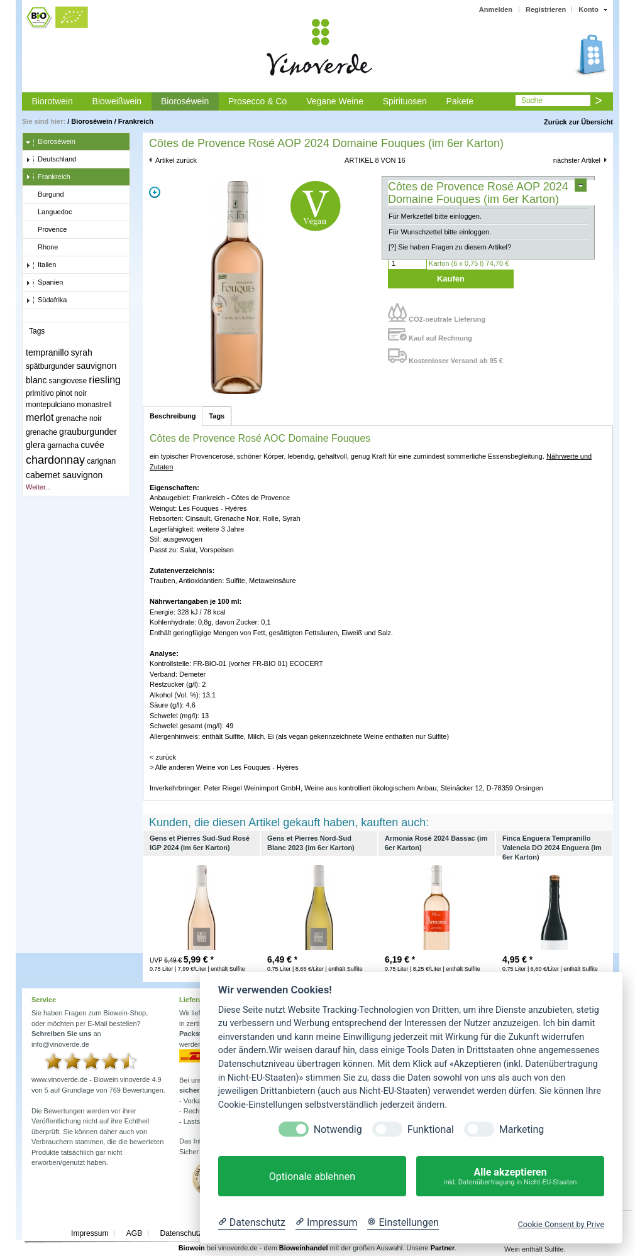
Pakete (460, 101)
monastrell (94, 404)
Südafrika (46, 300)
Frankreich (135, 121)
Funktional (430, 1129)
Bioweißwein (117, 101)
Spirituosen (405, 101)
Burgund (45, 194)
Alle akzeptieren (510, 1176)
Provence (46, 230)
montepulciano (50, 404)
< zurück (163, 757)
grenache (41, 432)
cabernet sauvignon (64, 475)
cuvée (92, 445)
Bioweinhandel (303, 1248)
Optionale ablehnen (312, 1176)
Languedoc (49, 212)
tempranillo (47, 352)
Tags (216, 416)
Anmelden (495, 9)
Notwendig (338, 1129)
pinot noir (71, 393)
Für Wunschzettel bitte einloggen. (440, 232)
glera (35, 445)
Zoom (154, 192)
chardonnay (55, 460)
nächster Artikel (576, 160)
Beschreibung (173, 416)
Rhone (42, 247)
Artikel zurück (176, 160)
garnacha (63, 445)
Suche (532, 100)
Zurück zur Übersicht (578, 122)
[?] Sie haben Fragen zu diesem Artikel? (450, 247)
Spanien (44, 282)
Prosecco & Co (257, 101)
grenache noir (79, 418)
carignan (101, 461)
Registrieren (546, 9)
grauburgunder (88, 432)
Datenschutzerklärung (196, 1233)
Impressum (89, 1233)
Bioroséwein (185, 101)
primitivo (40, 393)
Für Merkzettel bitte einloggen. (435, 216)
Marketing (521, 1129)
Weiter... (38, 487)
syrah (81, 352)
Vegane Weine (334, 101)
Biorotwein (51, 101)
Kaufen (451, 278)
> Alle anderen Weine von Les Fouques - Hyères (224, 767)
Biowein (192, 1248)
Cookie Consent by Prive (560, 1224)
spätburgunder (50, 366)
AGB (134, 1233)
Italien (41, 265)
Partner (443, 1248)
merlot (39, 417)
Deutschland (51, 159)
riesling (105, 379)
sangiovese (68, 380)
